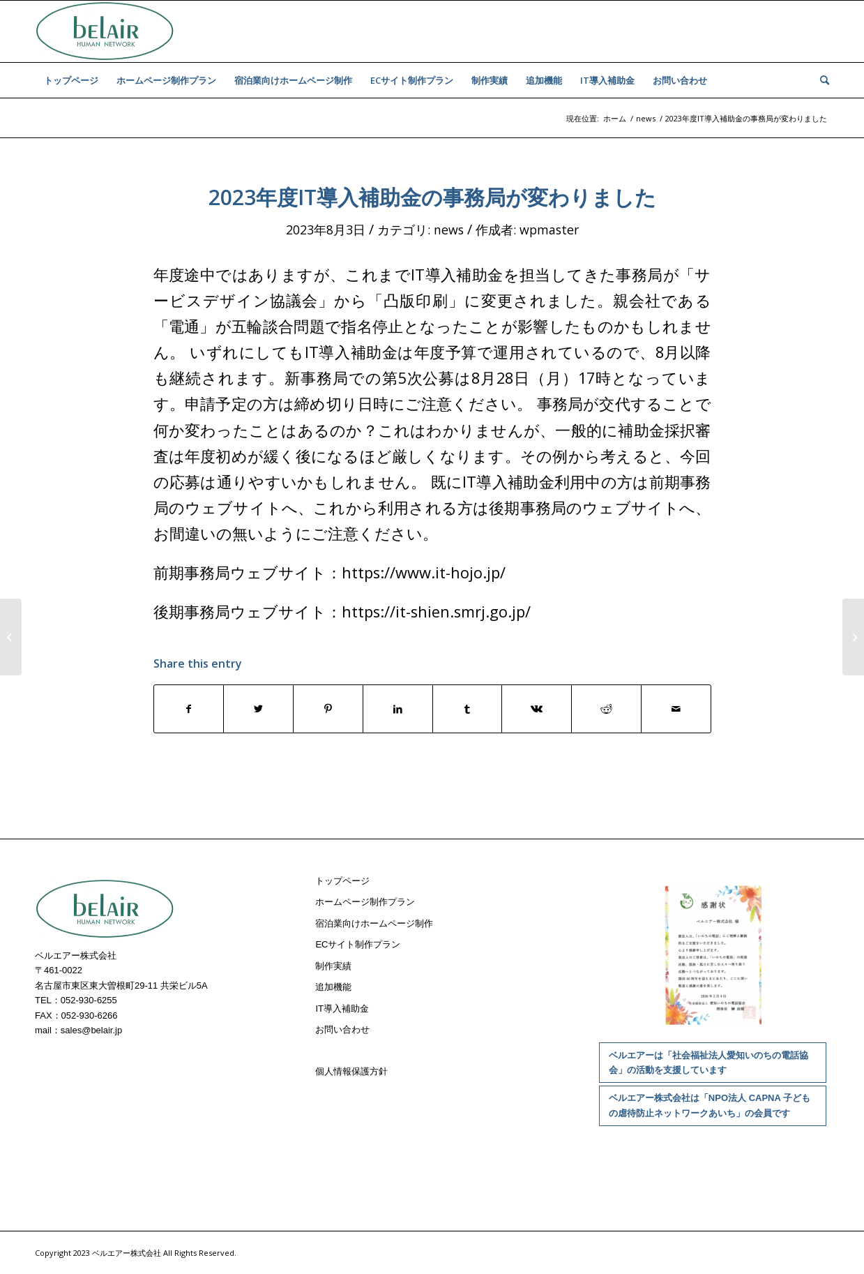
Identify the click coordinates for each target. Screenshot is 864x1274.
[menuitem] (71, 80)
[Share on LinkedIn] (397, 709)
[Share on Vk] (536, 709)
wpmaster (549, 229)
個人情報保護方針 (351, 1071)
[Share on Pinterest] (328, 709)
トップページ (342, 881)
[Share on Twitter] (258, 709)
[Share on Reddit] (606, 709)
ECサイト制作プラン (357, 944)
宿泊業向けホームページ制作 (374, 923)
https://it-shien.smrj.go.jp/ (436, 611)
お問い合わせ (342, 1029)
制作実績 (333, 966)
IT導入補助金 (342, 1008)
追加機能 (333, 987)
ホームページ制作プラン (365, 902)
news (449, 229)
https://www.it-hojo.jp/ (424, 572)
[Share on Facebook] (189, 709)
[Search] (820, 80)
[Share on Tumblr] (467, 709)
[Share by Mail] (676, 709)
